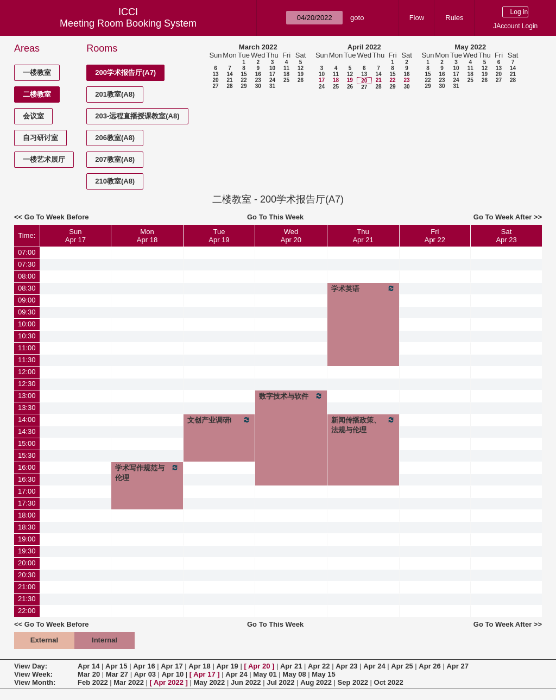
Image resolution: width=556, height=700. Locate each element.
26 (301, 80)
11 (286, 68)
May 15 (323, 674)
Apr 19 (227, 666)
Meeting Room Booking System (128, 23)
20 (215, 80)
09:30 (27, 312)
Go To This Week (275, 217)
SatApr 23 (506, 236)
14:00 (27, 419)
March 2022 (258, 47)
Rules (454, 18)
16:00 (27, 467)
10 (272, 68)
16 (258, 74)
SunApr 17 (75, 236)
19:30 (27, 551)
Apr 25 (402, 666)
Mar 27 (117, 674)
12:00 (27, 372)
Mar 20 (89, 674)
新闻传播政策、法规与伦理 (363, 424)
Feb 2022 (93, 682)
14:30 (27, 431)
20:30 (27, 575)
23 (258, 80)
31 (272, 86)
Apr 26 (429, 666)
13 (215, 74)
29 (244, 86)
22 (244, 80)
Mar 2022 (128, 682)
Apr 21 (291, 666)
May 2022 (470, 47)
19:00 (27, 539)
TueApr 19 (218, 236)
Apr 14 (88, 666)
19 (301, 74)
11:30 (27, 360)
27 (215, 86)
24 (272, 80)
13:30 (27, 407)
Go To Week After (502, 217)
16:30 (27, 479)
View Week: (33, 674)
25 (286, 80)
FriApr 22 (435, 236)
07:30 (27, 264)
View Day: (30, 666)
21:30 (27, 599)
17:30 (27, 503)
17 (272, 74)
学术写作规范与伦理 (147, 472)
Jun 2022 (246, 682)
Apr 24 (374, 666)
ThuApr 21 (362, 236)
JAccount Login (515, 26)
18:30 (27, 527)
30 (258, 86)
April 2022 (364, 47)
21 (229, 80)
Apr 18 (199, 666)
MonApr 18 (147, 236)
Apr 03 (145, 674)
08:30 (27, 288)
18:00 (27, 515)
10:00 (27, 324)
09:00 (27, 300)
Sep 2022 (353, 682)
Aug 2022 (316, 682)
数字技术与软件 (291, 396)
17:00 (27, 491)
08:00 (27, 276)
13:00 (27, 396)
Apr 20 (259, 666)
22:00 (27, 611)
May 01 (264, 674)
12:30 (27, 384)
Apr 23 (346, 666)
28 (229, 86)
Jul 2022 (280, 682)
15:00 (27, 443)
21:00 (27, 587)
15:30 (27, 455)
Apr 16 (144, 666)
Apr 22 (319, 666)
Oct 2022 (388, 682)
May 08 (294, 674)
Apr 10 (173, 674)
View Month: (34, 682)
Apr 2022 (169, 682)
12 (301, 68)
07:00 (27, 252)
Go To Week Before (56, 217)
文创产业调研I (219, 419)
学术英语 (363, 288)
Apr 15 (116, 666)
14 (229, 74)
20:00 (27, 563)
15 (244, 74)
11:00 (27, 348)
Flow (416, 18)
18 (286, 74)
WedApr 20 (291, 236)
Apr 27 (457, 666)
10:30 (27, 336)
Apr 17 (171, 666)
